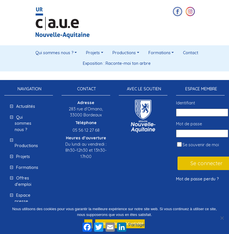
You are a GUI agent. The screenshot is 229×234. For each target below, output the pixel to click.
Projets (93, 52)
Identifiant (185, 103)
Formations (159, 52)
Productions (124, 52)
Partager (137, 224)
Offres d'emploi (23, 181)
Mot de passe (189, 123)
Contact (190, 52)
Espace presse (22, 198)
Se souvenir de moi (198, 144)
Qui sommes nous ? (54, 52)
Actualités (25, 106)
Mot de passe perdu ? (197, 179)
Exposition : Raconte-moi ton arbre (117, 63)
